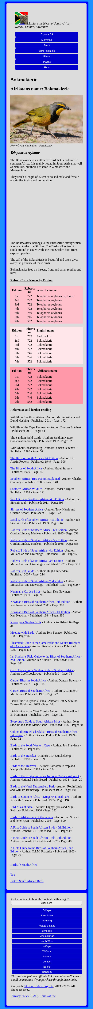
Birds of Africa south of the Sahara (31, 817)
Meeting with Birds (22, 632)
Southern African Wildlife (26, 489)
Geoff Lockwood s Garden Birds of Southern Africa (42, 670)
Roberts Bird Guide (22, 571)
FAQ (35, 996)
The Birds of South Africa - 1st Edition (34, 458)
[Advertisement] (46, 211)
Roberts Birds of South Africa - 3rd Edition (36, 560)
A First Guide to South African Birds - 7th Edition (40, 837)
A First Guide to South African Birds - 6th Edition (40, 827)
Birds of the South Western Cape (30, 745)
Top (12, 874)
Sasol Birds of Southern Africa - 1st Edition (37, 519)
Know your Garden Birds (25, 622)
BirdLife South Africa (23, 864)
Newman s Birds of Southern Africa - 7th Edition (40, 601)
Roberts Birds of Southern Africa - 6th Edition (38, 530)
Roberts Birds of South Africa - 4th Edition (36, 550)
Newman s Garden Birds (25, 591)
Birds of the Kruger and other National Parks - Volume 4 (44, 776)
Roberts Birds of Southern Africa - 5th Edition (38, 540)
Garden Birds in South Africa (28, 680)
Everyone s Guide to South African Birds (35, 721)
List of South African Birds (26, 881)
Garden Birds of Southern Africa (30, 690)
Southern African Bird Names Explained (35, 478)
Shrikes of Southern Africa (26, 509)
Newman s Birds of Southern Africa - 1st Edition (40, 612)
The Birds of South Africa (26, 468)
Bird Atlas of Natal (21, 807)
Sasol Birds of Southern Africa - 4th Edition (37, 499)
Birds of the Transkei (23, 755)
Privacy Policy (20, 996)
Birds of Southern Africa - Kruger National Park (39, 796)
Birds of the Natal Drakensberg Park (32, 786)
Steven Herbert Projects (38, 986)
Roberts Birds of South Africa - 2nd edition (36, 581)
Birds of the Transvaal (23, 766)
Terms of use (48, 996)
